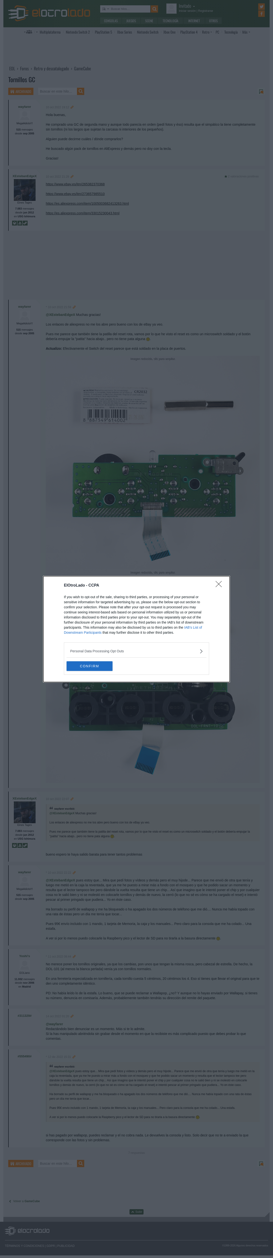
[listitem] (136, 651)
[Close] (220, 585)
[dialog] (136, 629)
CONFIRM (89, 666)
